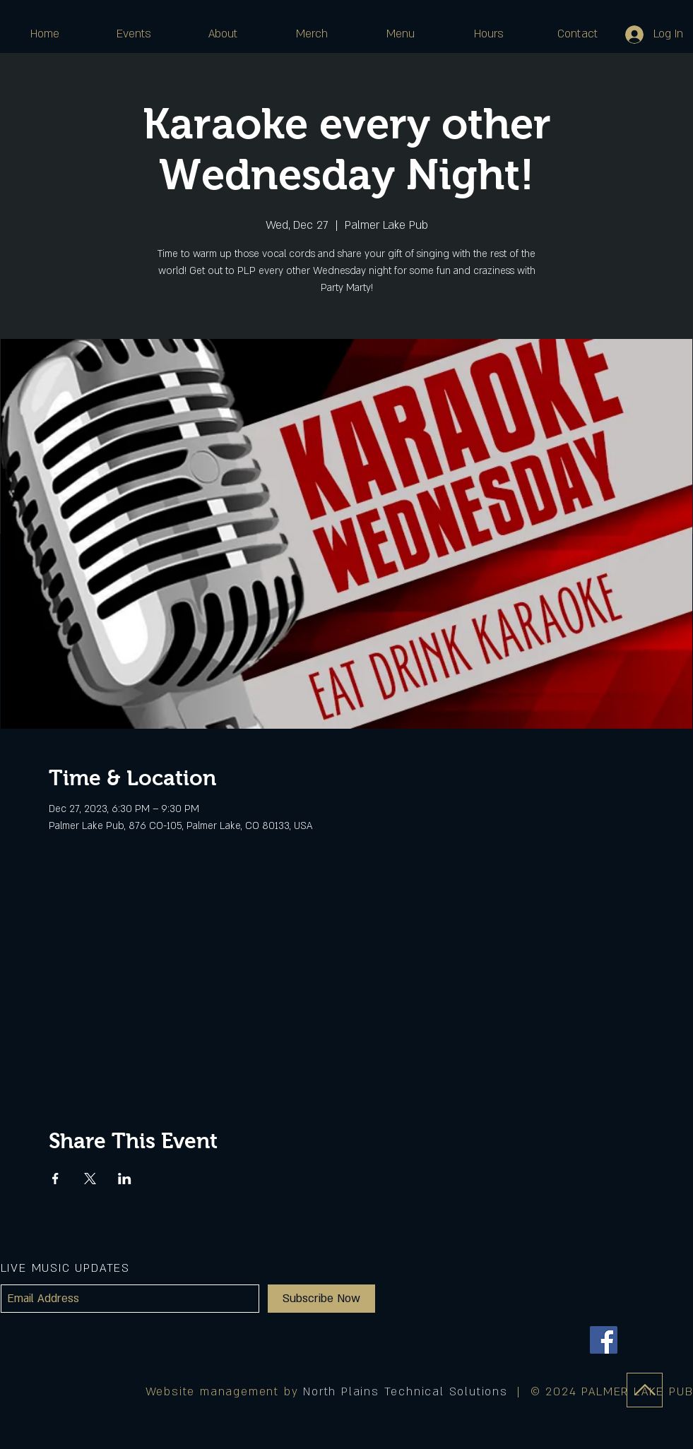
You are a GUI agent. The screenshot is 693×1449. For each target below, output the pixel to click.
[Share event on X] (90, 1178)
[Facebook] (603, 1340)
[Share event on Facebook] (55, 1178)
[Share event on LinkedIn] (124, 1178)
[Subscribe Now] (321, 1298)
